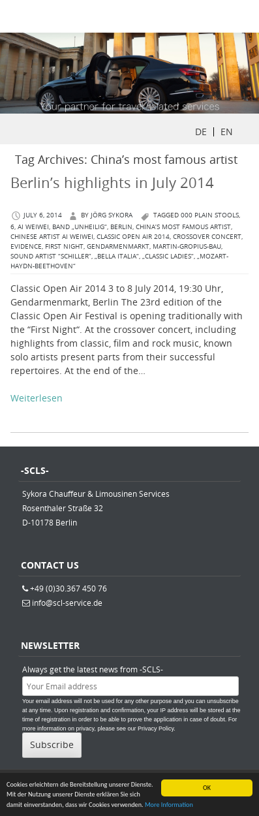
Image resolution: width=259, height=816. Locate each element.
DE (201, 131)
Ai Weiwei (33, 227)
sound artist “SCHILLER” (50, 256)
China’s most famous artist (183, 227)
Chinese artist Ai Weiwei (51, 236)
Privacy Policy (156, 728)
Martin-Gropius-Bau (187, 246)
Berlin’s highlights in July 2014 (112, 182)
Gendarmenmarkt (118, 246)
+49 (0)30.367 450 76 (68, 588)
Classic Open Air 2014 (133, 236)
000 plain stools (210, 215)
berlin (121, 227)
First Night (64, 246)
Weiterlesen (36, 398)
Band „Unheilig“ (79, 227)
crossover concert (207, 236)
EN (227, 131)
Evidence (26, 246)
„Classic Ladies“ (168, 256)
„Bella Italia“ (117, 256)
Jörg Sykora (111, 215)
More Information (169, 805)
